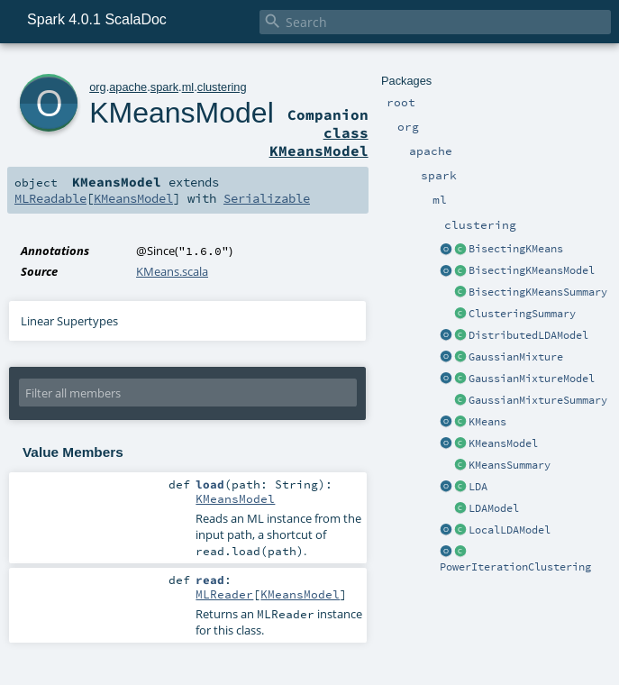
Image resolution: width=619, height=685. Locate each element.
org (97, 87)
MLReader (224, 594)
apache (128, 87)
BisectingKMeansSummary (538, 292)
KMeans (487, 422)
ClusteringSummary (522, 313)
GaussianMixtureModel (532, 378)
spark (164, 87)
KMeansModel (503, 443)
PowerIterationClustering (515, 567)
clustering (222, 87)
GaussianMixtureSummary (538, 400)
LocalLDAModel (510, 530)
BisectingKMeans (516, 248)
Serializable (266, 198)
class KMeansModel (319, 141)
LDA (478, 486)
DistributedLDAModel (528, 335)
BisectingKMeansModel (532, 270)
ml (188, 87)
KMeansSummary (510, 465)
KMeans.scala (172, 271)
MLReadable (50, 198)
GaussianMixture (516, 357)
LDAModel (494, 508)
